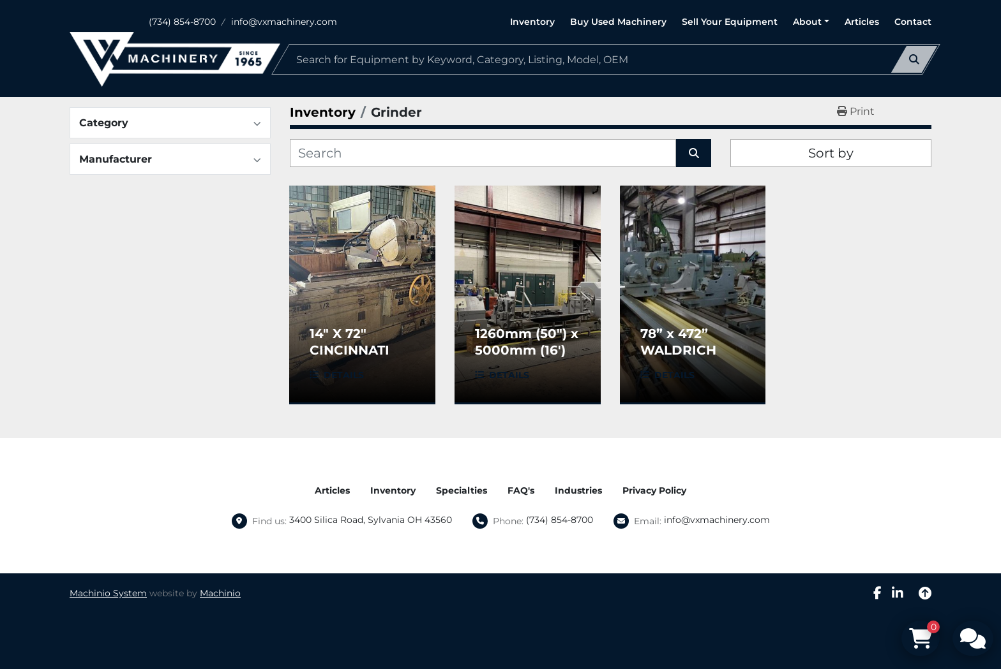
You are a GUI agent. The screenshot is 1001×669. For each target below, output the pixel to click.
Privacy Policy (654, 490)
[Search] (606, 59)
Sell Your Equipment (730, 21)
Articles (862, 21)
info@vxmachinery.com (284, 21)
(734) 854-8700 (182, 21)
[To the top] (925, 593)
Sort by (831, 153)
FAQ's (521, 490)
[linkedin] (897, 593)
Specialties (461, 490)
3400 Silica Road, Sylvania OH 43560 (370, 520)
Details (344, 375)
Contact (912, 21)
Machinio (220, 593)
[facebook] (877, 593)
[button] (811, 22)
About (807, 21)
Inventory (532, 21)
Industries (578, 490)
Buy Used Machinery (618, 21)
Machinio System (108, 593)
